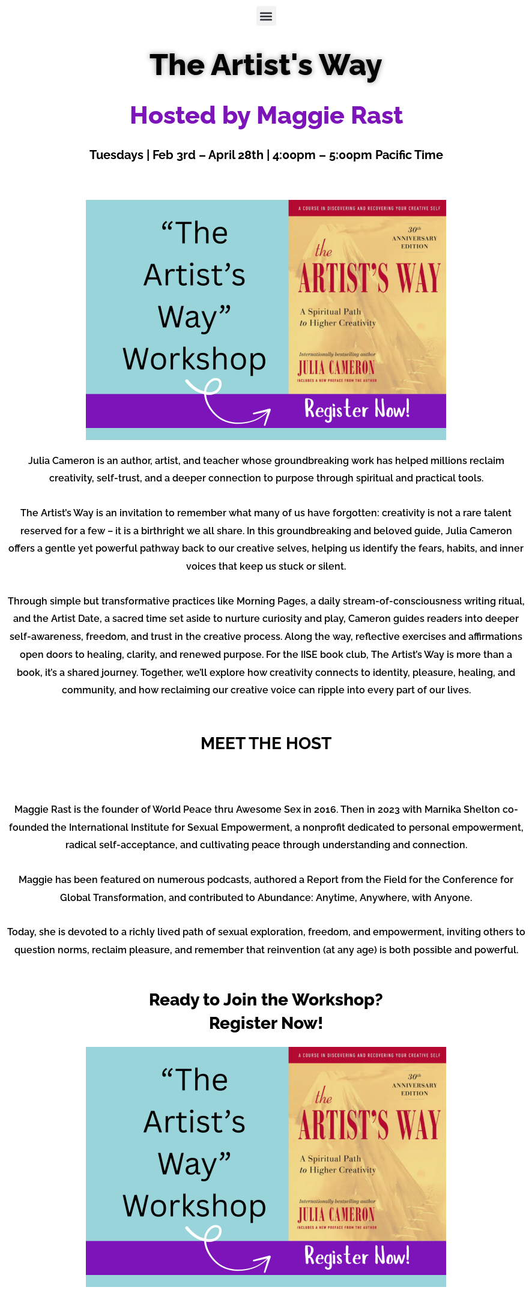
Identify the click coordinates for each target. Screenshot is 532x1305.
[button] (266, 16)
